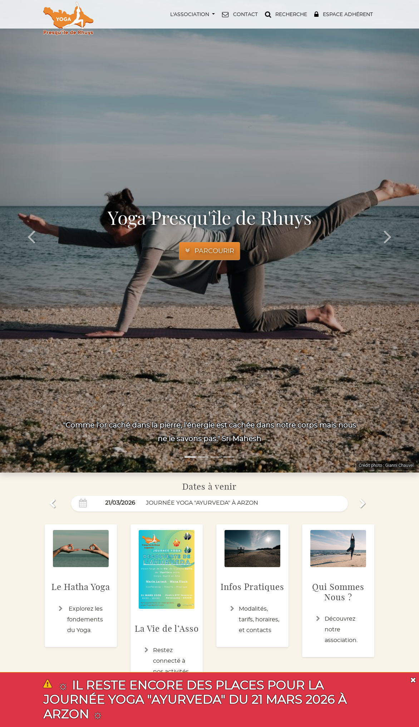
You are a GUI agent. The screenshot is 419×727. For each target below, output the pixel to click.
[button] (192, 14)
